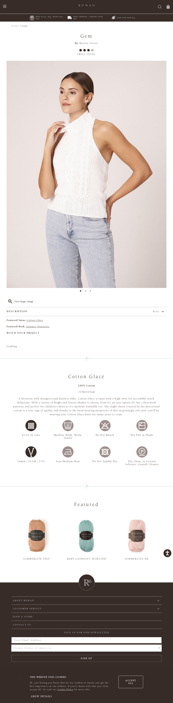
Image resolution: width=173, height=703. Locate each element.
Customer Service (27, 609)
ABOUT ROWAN (23, 600)
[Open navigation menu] (4, 6)
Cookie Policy (65, 689)
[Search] (160, 7)
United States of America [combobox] (32, 648)
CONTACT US (22, 625)
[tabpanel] (86, 174)
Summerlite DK (137, 558)
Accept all (130, 682)
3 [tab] (91, 292)
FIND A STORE (23, 617)
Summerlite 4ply (36, 558)
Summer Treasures (37, 326)
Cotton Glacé (34, 320)
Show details (41, 696)
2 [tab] (86, 292)
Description (83, 311)
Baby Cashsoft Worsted (86, 558)
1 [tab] (81, 292)
